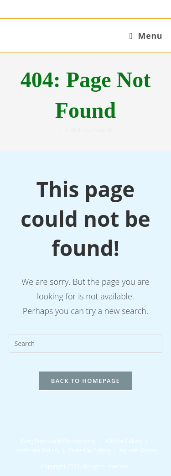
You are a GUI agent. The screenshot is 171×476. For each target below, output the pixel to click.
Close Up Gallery (90, 450)
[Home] (61, 130)
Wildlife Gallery (123, 441)
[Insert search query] (86, 344)
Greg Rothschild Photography (58, 441)
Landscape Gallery (36, 450)
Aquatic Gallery (138, 450)
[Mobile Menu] (146, 35)
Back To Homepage (85, 381)
